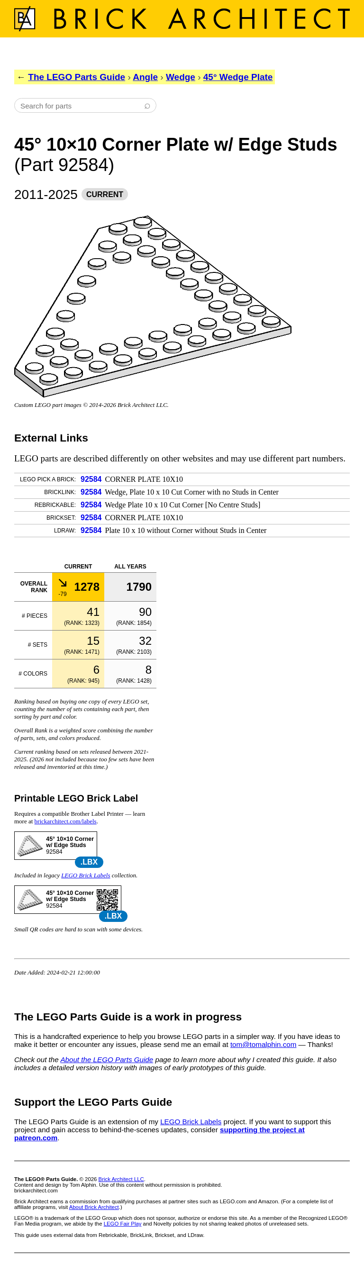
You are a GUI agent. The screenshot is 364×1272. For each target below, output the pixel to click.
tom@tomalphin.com (263, 1044)
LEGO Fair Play (123, 1224)
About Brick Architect (94, 1207)
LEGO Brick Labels (85, 875)
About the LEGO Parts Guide (106, 1059)
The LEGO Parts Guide (76, 77)
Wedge (180, 77)
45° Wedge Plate (238, 77)
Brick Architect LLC (121, 1179)
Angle (145, 77)
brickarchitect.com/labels (66, 821)
